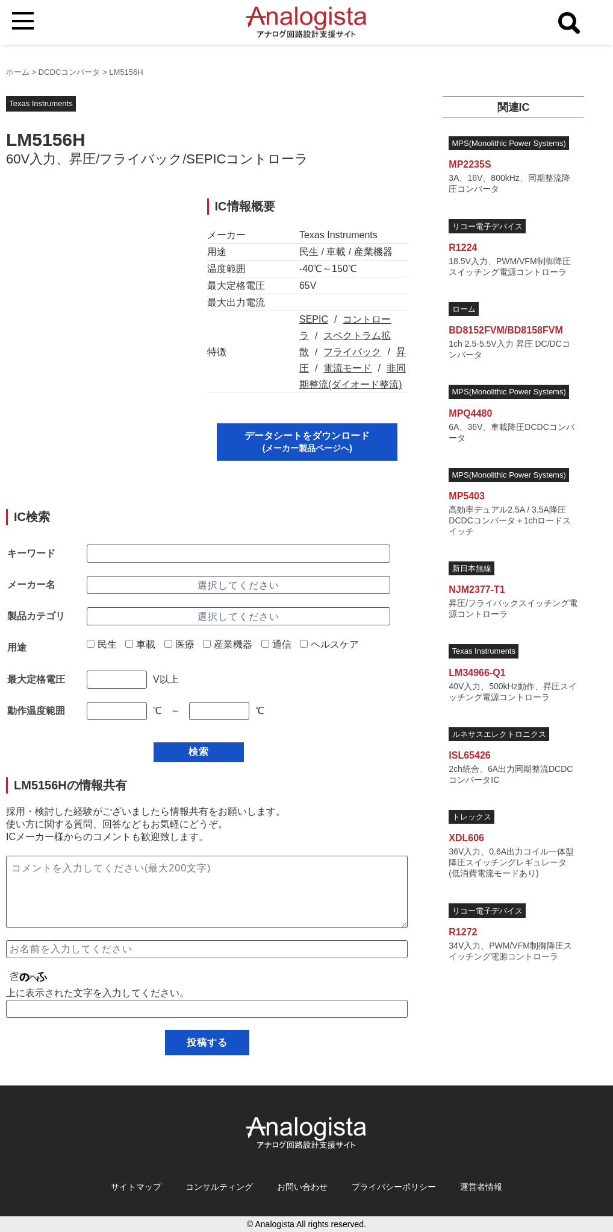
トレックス (471, 816)
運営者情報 (481, 1187)
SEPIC (313, 319)
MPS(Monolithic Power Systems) (509, 143)
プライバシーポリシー (394, 1187)
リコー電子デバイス (487, 226)
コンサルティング (219, 1187)
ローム (464, 309)
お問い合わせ (302, 1187)
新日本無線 (471, 568)
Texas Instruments (41, 103)
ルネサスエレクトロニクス (499, 734)
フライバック (352, 352)
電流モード (347, 368)
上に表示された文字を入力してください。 (97, 993)
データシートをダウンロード (307, 442)
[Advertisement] (96, 273)
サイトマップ (136, 1187)
